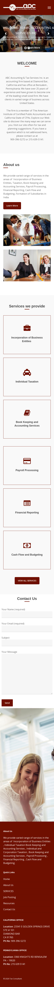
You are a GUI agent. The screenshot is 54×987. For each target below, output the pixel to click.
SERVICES (8, 891)
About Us (8, 885)
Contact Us (9, 909)
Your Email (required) (27, 627)
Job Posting (9, 897)
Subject (27, 641)
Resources (9, 903)
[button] (49, 7)
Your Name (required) (27, 613)
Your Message (27, 672)
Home (6, 879)
